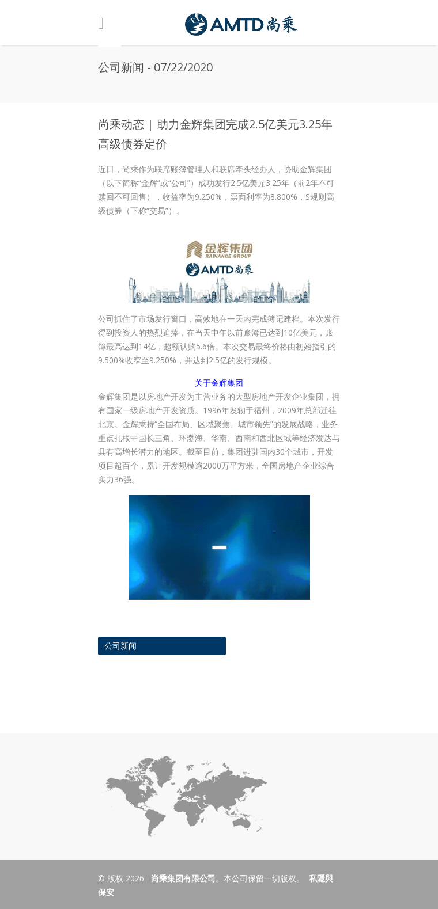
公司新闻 (120, 645)
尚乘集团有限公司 (182, 878)
